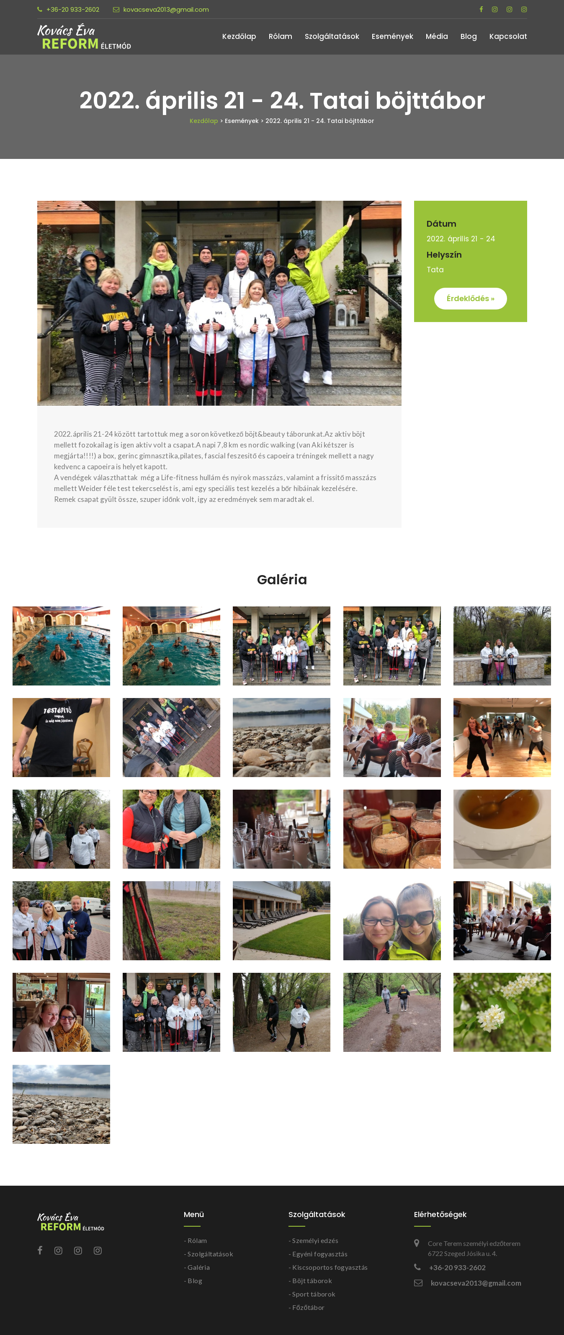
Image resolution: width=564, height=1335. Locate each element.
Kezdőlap (239, 36)
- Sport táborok (312, 1294)
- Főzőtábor (306, 1307)
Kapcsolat (508, 36)
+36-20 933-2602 (68, 9)
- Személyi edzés (313, 1240)
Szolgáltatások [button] (332, 36)
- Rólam (195, 1240)
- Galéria (197, 1267)
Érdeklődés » (470, 298)
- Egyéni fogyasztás (318, 1254)
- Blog (193, 1280)
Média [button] (437, 36)
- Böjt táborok (310, 1280)
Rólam (280, 36)
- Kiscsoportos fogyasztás (328, 1267)
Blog (469, 36)
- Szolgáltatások (208, 1254)
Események (392, 36)
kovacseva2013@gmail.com (161, 9)
